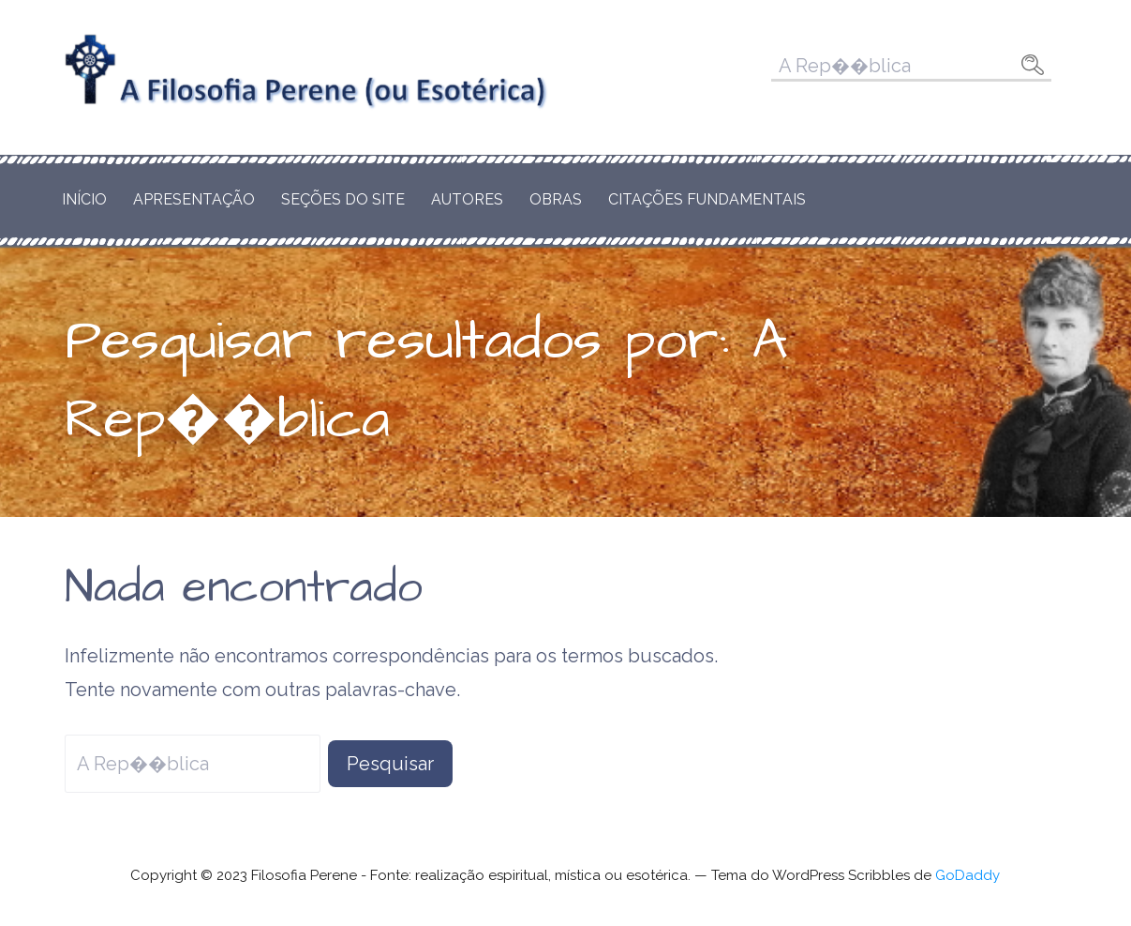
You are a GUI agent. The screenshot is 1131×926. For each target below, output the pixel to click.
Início (84, 199)
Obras (555, 199)
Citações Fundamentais (707, 199)
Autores (467, 199)
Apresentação (194, 199)
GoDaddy (967, 875)
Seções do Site (343, 199)
